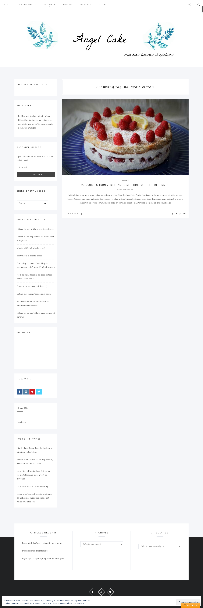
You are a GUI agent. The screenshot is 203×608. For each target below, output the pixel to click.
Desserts (125, 180)
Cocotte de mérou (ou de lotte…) (32, 286)
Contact (105, 4)
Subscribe (35, 175)
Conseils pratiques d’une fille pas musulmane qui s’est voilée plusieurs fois (34, 498)
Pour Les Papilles (27, 4)
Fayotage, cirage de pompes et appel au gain (43, 558)
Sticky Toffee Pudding (37, 486)
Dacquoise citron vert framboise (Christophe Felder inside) (125, 185)
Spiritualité (50, 4)
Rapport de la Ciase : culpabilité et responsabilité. (43, 543)
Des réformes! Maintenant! (35, 551)
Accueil (7, 4)
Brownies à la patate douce (29, 256)
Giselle (20, 448)
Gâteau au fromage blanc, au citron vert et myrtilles (33, 475)
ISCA (19, 486)
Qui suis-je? (87, 4)
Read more (73, 214)
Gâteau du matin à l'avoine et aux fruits (35, 229)
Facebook (21, 422)
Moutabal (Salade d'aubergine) (31, 248)
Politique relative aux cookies (71, 603)
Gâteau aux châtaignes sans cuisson (34, 294)
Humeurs (69, 4)
